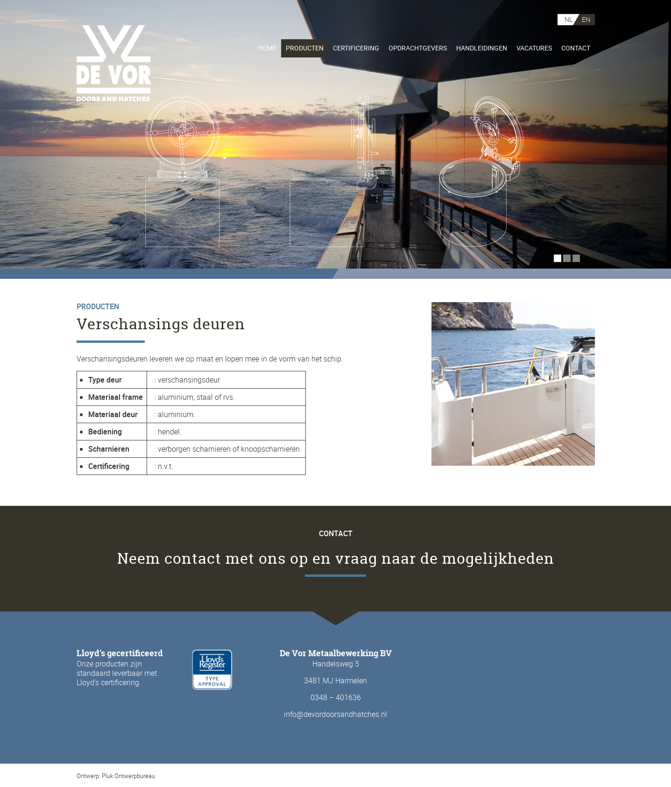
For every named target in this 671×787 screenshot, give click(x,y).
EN (586, 19)
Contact (575, 47)
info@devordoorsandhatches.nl (335, 714)
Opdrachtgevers (417, 47)
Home (267, 47)
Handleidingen (481, 47)
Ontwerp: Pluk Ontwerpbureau (116, 776)
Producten (305, 47)
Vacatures (534, 47)
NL (568, 19)
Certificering (356, 47)
